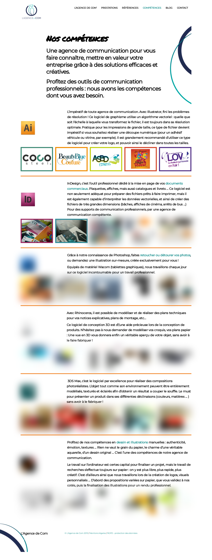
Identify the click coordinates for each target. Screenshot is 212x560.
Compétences (152, 7)
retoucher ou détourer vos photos (164, 263)
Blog (169, 7)
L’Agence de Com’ (85, 7)
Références (130, 7)
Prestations (109, 7)
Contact (182, 7)
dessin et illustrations (132, 474)
